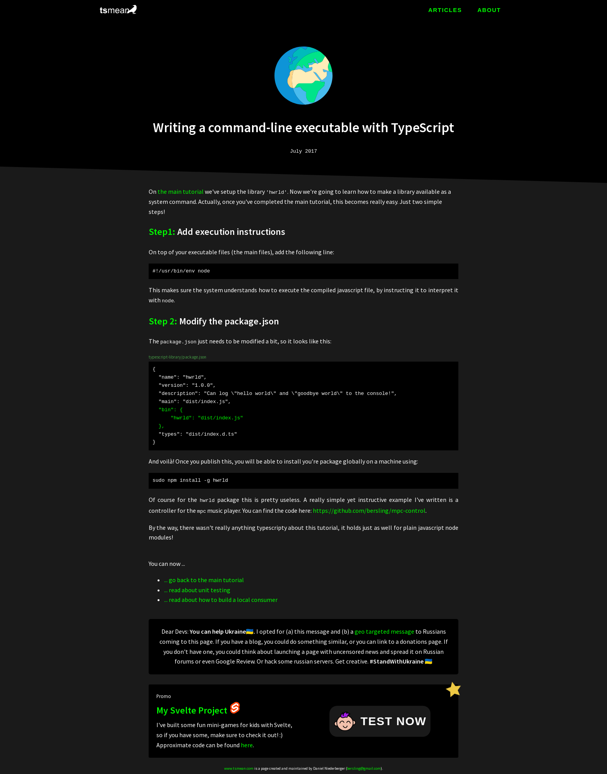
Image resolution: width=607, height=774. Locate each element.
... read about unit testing (197, 588)
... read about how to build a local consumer (221, 598)
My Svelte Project (198, 709)
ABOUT (489, 10)
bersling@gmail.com (364, 766)
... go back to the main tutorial (204, 578)
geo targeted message (384, 630)
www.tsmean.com (239, 766)
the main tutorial (181, 191)
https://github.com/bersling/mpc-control (369, 509)
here (247, 743)
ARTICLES (445, 10)
